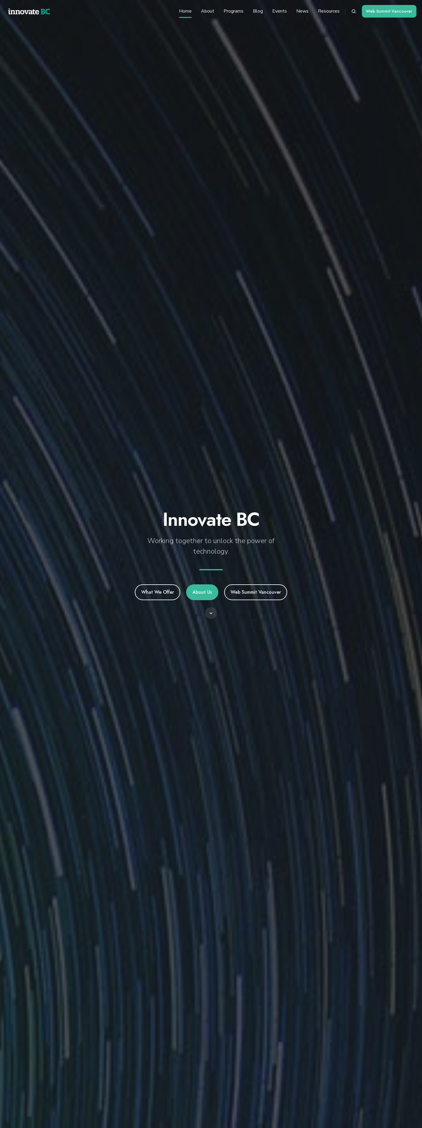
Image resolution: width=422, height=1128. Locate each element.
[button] (353, 11)
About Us (202, 592)
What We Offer (157, 592)
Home (185, 11)
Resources (329, 11)
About (207, 11)
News (302, 11)
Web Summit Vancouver (389, 11)
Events (279, 11)
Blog (258, 11)
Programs (234, 11)
